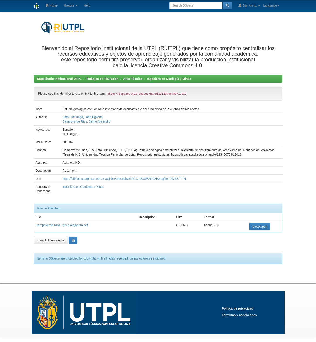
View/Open (259, 226)
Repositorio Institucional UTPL (59, 78)
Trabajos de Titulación (102, 78)
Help (87, 5)
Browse (70, 5)
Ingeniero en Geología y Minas (169, 78)
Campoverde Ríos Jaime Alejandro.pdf (62, 225)
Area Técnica (132, 78)
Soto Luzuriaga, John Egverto (82, 117)
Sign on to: (249, 5)
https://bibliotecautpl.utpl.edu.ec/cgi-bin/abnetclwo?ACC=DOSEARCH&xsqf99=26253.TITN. (124, 178)
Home (52, 5)
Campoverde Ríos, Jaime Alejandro (86, 121)
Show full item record (51, 240)
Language (271, 5)
